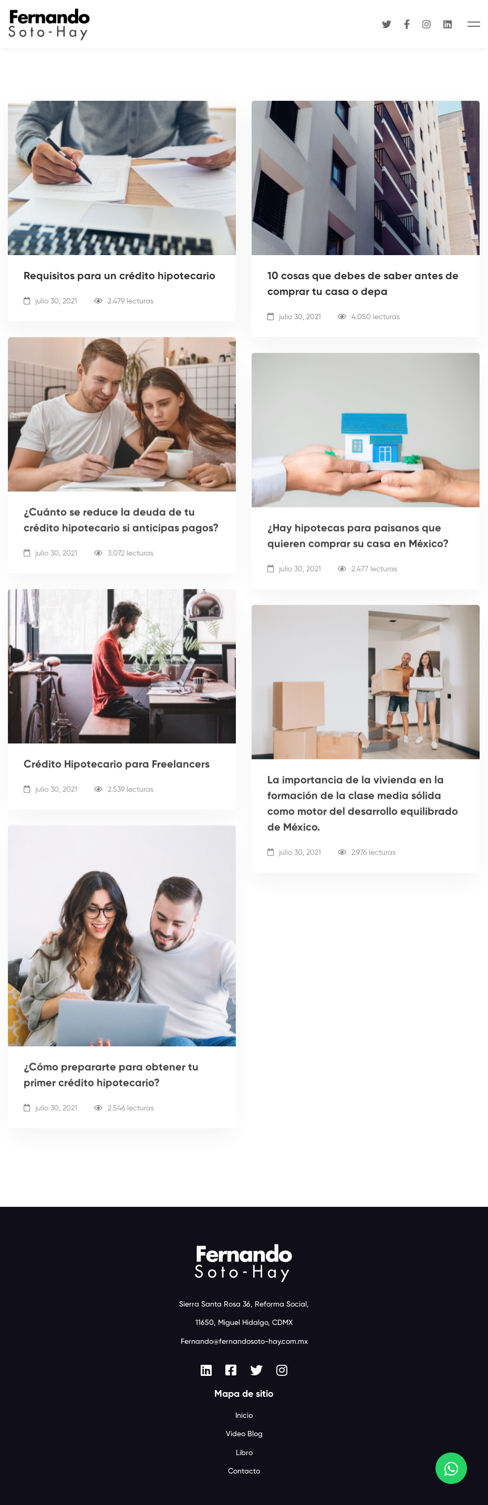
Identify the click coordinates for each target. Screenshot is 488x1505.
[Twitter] (387, 24)
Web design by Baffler (244, 1474)
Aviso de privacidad (244, 1461)
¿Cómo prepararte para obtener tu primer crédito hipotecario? (111, 1083)
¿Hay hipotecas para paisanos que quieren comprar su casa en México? (358, 549)
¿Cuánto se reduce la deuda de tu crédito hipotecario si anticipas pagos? (121, 533)
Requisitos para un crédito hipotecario (119, 277)
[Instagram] (426, 24)
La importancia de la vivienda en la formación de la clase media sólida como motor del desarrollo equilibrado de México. (362, 815)
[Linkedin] (447, 24)
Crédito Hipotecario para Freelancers (117, 775)
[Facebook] (407, 24)
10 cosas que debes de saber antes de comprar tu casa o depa (363, 285)
